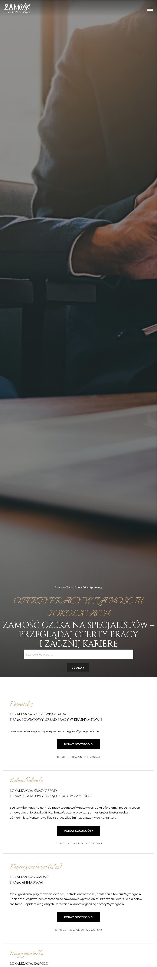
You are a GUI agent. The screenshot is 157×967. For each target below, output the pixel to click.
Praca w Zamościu (67, 587)
